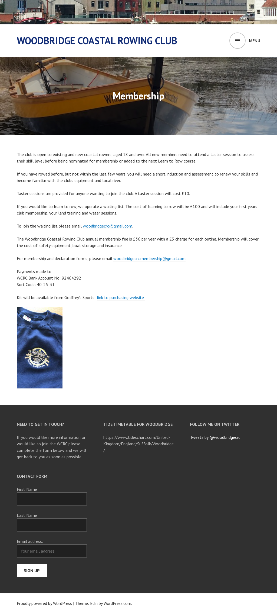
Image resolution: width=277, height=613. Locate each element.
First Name (27, 489)
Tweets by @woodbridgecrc (215, 437)
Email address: (30, 541)
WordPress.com (117, 603)
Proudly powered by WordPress (44, 603)
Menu (254, 40)
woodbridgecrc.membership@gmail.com (149, 258)
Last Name (27, 515)
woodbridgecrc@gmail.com (107, 226)
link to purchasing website (121, 297)
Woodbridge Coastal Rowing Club (97, 40)
